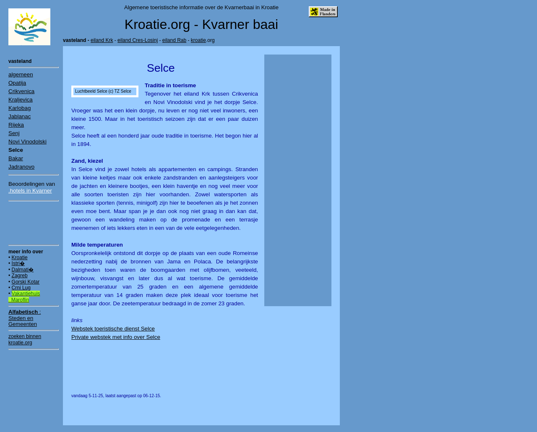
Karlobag (19, 108)
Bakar (15, 158)
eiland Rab (174, 40)
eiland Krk (102, 40)
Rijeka (16, 125)
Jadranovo (21, 167)
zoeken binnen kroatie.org (24, 339)
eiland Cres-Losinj (137, 40)
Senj (14, 133)
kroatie (198, 40)
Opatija (17, 83)
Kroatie (20, 257)
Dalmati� (23, 270)
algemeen (20, 74)
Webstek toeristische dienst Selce (113, 328)
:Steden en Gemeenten (24, 318)
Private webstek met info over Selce (115, 337)
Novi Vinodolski (27, 141)
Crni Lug (21, 288)
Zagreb (20, 275)
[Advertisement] (33, 223)
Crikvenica (21, 91)
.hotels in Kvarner (30, 190)
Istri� (18, 263)
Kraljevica (20, 99)
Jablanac (19, 116)
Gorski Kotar (26, 282)
